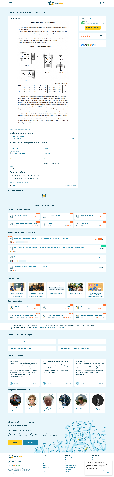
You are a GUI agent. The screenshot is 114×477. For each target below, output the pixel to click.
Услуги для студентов (97, 459)
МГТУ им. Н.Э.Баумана (17, 153)
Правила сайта (69, 457)
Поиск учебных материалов (99, 457)
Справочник (46, 467)
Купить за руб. (92, 27)
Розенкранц (13, 185)
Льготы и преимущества (49, 463)
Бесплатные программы (49, 457)
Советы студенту (47, 459)
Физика (46, 148)
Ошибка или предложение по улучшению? (19, 182)
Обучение (15, 442)
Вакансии (67, 471)
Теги (44, 471)
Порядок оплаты (69, 461)
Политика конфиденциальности (73, 459)
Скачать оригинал (17, 138)
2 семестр (47, 153)
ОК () (107, 472)
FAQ (44, 469)
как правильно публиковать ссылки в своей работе (74, 275)
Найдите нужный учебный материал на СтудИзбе (48, 327)
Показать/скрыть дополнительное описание (20, 129)
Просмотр (74, 138)
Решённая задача (15, 148)
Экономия (45, 461)
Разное (45, 465)
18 (44, 158)
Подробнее (30, 442)
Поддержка (68, 469)
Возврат (67, 463)
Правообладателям (70, 467)
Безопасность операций (71, 465)
